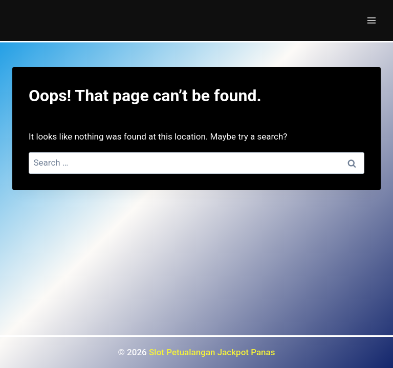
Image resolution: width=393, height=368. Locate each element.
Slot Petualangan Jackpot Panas (212, 352)
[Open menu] (371, 20)
